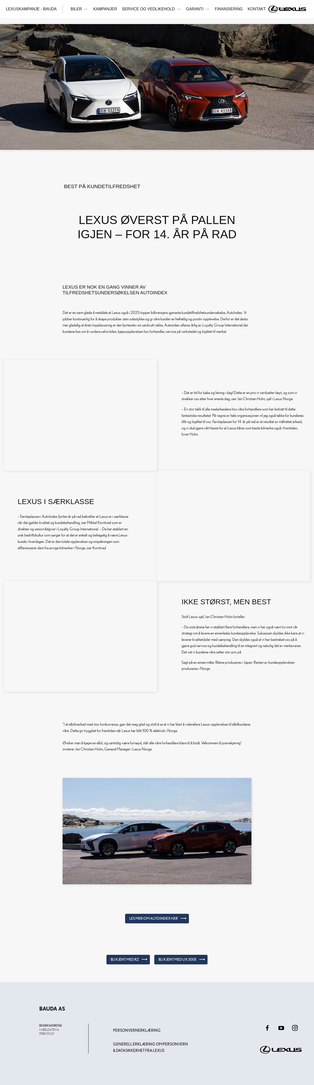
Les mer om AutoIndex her (153, 918)
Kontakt (257, 9)
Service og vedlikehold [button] (151, 9)
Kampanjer (105, 9)
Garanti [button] (198, 9)
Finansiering (229, 9)
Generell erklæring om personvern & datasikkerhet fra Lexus (150, 1047)
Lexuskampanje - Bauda (31, 9)
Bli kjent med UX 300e (177, 959)
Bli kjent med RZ (125, 959)
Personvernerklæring (137, 1030)
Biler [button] (79, 9)
